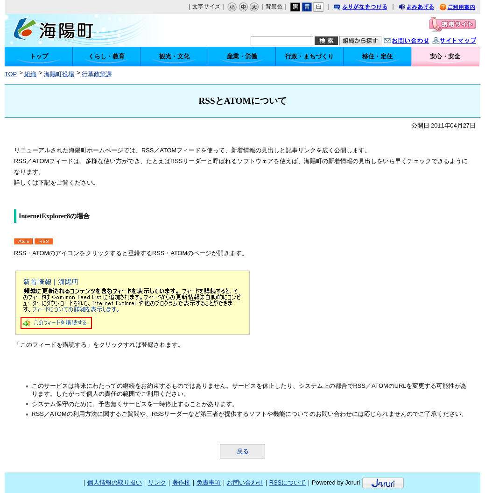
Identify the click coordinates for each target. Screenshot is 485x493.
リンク (157, 482)
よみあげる (425, 8)
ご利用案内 (464, 8)
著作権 (181, 482)
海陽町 (74, 30)
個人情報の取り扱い (114, 482)
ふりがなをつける (369, 8)
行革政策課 (97, 74)
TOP (11, 74)
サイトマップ (464, 42)
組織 (30, 74)
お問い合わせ (416, 42)
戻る (243, 451)
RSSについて (287, 482)
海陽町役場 (59, 74)
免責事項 (209, 482)
